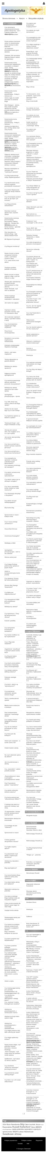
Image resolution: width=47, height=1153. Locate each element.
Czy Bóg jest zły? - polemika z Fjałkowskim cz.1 (33, 678)
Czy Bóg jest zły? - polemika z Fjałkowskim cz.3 (33, 657)
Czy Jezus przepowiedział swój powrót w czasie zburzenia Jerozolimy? (33, 750)
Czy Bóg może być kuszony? (32, 497)
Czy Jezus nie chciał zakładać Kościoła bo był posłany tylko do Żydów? (34, 378)
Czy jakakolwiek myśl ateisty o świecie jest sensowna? (11, 855)
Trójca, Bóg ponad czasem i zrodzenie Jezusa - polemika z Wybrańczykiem (32, 644)
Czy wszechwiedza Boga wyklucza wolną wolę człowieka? (12, 876)
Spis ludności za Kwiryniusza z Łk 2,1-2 (33, 215)
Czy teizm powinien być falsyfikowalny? (12, 939)
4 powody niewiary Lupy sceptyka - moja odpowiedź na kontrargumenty (33, 637)
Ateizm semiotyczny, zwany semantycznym (33, 66)
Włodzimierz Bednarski (33, 812)
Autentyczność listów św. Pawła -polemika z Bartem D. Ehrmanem (34, 1063)
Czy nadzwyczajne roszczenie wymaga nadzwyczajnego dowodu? (11, 955)
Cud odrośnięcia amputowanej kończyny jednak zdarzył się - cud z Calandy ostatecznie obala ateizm (12, 31)
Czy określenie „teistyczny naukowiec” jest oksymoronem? (12, 1067)
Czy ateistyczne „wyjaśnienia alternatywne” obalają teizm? (11, 997)
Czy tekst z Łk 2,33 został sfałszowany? (13, 1080)
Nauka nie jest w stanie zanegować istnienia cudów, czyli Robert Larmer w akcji (12, 256)
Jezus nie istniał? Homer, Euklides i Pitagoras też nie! (34, 392)
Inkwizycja (29, 355)
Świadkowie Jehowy (11, 1134)
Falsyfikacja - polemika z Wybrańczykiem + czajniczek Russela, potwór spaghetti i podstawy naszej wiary (34, 652)
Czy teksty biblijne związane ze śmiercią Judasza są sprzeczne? (33, 441)
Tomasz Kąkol (30, 880)
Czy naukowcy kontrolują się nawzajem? (12, 466)
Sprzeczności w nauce (11, 832)
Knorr (42, 1124)
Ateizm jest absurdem (11, 34)
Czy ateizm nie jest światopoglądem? (10, 501)
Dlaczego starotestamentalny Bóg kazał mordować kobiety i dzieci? (34, 736)
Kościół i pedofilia (10, 621)
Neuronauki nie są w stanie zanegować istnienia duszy (11, 149)
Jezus (37, 1124)
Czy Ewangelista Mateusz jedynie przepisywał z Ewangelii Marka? (34, 406)
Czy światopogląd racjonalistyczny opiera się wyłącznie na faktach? (34, 413)
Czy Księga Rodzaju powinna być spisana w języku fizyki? (12, 565)
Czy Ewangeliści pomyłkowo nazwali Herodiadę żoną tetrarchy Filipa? (34, 527)
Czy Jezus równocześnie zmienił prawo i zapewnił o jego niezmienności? (34, 728)
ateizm (38, 1127)
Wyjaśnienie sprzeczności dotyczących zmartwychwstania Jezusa (34, 778)
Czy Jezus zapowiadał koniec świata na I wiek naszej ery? (12, 488)
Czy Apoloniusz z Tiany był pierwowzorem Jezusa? (12, 615)
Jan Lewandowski (10, 24)
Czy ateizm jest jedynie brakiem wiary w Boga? (33, 596)
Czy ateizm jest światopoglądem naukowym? (31, 625)
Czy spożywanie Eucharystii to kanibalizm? (10, 629)
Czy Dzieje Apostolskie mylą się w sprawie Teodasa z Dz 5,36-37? (33, 547)
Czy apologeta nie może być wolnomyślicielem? (34, 427)
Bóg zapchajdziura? (11, 868)
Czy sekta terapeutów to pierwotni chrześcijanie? (34, 243)
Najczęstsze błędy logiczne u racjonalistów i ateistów (34, 611)
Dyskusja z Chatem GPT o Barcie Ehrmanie (34, 970)
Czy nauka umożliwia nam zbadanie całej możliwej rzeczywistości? (34, 686)
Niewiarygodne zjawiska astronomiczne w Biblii (33, 791)
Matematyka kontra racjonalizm (32, 80)
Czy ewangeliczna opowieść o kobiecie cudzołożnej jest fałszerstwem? (11, 460)
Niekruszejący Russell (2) (34, 834)
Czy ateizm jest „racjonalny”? (31, 130)
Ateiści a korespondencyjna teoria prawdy (12, 572)
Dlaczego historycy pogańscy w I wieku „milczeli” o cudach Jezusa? (32, 153)
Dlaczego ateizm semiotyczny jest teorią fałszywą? (33, 892)
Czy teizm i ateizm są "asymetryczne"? (11, 685)
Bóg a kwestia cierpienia (34, 454)
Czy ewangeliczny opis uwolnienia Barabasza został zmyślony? (33, 39)
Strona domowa (8, 18)
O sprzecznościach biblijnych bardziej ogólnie (34, 419)
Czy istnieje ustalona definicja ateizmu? (11, 671)
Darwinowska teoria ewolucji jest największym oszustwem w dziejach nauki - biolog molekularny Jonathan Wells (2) (13, 67)
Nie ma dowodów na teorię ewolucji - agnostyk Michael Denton (12, 226)
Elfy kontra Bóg (9, 507)
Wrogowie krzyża (31, 815)
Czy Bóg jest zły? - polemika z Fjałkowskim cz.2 (33, 671)
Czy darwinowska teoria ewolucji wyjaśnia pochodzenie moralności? (13, 184)
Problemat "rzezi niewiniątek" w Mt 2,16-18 (34, 222)
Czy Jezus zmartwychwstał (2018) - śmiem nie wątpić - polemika (34, 771)
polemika (20, 1129)
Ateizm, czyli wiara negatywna (10, 353)
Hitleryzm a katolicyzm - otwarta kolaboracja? (33, 342)
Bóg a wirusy (30, 87)
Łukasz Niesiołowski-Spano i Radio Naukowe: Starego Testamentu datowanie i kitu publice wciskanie (34, 1044)
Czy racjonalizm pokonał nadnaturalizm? (34, 483)
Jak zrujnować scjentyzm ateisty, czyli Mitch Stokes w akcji (12, 318)
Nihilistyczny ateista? (11, 606)
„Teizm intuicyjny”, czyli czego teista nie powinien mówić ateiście (12, 1053)
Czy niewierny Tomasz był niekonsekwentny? (11, 579)
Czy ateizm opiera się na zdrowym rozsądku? (12, 480)
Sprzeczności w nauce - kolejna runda (12, 515)
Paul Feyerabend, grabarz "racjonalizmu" (12, 784)
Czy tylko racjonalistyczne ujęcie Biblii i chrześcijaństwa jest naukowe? (34, 555)
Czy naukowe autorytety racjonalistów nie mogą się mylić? (33, 364)
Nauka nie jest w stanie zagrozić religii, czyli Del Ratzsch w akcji (12, 276)
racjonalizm (28, 1129)
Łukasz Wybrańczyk (25, 1132)
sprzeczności (7, 1132)
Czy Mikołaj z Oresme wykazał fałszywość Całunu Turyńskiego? (33, 950)
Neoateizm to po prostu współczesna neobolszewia (12, 339)
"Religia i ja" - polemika (33, 855)
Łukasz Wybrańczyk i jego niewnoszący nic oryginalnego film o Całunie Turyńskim (33, 1014)
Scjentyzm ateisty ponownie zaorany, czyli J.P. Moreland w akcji (12, 311)
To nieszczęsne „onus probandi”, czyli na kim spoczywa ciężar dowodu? (33, 96)
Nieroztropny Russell (32, 873)
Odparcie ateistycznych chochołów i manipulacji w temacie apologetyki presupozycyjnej (12, 157)
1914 (4, 1124)
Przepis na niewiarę (32, 574)
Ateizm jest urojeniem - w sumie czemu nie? (12, 741)
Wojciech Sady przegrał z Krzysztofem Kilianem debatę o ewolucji (12, 163)
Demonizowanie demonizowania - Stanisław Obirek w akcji (34, 828)
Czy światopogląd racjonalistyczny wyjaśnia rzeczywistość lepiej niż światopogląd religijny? (34, 569)
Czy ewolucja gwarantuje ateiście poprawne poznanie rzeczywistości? (12, 382)
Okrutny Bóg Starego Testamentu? (11, 586)
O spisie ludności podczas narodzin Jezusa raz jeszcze (34, 999)
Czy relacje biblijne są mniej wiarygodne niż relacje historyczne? (33, 187)
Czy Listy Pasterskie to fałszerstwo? (33, 313)
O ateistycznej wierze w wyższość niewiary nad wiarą (12, 806)
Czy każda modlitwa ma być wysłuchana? (12, 635)
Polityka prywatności (10, 1140)
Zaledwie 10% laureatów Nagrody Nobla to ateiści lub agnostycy (12, 57)
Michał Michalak (31, 823)
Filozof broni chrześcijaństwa (10, 332)
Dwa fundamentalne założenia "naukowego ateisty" (12, 714)
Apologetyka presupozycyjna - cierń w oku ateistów (12, 551)
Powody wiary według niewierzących (33, 462)
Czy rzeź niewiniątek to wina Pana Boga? (33, 935)
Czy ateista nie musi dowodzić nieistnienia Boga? (33, 116)
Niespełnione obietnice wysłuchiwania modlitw (33, 713)
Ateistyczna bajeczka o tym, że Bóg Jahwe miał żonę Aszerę (12, 127)
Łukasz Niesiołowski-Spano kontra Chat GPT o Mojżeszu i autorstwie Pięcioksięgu (33, 958)
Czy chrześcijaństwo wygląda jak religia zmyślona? (11, 325)
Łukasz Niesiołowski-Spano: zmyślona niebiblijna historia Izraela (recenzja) (34, 1050)
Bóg (22, 1124)
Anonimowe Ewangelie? (12, 536)
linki (28, 1143)
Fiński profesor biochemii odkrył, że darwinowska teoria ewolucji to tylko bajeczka (12, 44)
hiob (26, 899)
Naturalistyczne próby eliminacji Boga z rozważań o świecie (33, 519)
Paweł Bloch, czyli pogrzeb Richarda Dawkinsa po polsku (32, 53)
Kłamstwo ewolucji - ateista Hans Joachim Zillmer (11, 212)
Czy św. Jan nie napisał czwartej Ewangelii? (33, 306)
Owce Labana (30, 398)
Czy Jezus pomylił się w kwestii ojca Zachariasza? (13, 452)
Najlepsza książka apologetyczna (10, 374)
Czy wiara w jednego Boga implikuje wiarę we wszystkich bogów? (12, 897)
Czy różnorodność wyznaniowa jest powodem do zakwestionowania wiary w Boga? (34, 758)
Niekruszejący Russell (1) (34, 841)
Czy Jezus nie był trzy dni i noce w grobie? (34, 193)
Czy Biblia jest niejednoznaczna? (10, 593)
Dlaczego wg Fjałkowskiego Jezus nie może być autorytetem (34, 693)
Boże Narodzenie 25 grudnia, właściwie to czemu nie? (32, 925)
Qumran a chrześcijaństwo (31, 349)
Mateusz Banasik (31, 869)
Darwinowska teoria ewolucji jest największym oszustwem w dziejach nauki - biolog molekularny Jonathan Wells (13, 137)
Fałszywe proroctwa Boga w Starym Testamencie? (34, 179)
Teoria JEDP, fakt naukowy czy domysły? (33, 229)
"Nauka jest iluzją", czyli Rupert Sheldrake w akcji (12, 424)
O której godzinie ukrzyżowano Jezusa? (11, 840)
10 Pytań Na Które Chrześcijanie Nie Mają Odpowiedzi (33, 664)
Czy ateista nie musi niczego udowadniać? (33, 109)
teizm (15, 1131)
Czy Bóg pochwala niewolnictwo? (10, 205)
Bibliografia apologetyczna (30, 165)
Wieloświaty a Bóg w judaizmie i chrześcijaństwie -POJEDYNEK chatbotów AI (34, 945)
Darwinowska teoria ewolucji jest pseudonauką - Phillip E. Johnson (12, 121)
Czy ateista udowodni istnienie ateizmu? (11, 791)
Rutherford (24, 1127)
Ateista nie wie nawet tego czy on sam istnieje (12, 409)
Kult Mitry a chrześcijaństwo (31, 617)
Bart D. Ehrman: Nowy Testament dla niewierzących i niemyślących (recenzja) (34, 1078)
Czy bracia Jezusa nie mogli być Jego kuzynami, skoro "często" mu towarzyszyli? (34, 259)
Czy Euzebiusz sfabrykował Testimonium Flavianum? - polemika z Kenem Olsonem (12, 962)
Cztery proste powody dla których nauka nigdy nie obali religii (12, 905)
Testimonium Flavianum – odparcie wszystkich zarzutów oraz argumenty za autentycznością (34, 160)
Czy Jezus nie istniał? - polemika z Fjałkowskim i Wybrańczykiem (34, 742)
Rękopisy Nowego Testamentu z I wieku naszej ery (32, 236)
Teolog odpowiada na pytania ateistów (11, 360)
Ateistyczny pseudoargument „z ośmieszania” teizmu (11, 1010)
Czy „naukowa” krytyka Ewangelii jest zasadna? (12, 1003)
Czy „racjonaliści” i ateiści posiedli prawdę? (12, 770)
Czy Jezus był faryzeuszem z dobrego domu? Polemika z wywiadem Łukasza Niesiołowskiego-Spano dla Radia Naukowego (33, 1038)
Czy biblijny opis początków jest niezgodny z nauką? (34, 533)
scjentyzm (37, 1129)
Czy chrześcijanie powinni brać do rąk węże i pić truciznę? (13, 198)
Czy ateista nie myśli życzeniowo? (32, 31)
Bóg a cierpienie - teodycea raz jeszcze (11, 932)
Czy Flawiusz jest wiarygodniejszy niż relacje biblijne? (32, 265)
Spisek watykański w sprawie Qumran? (32, 335)
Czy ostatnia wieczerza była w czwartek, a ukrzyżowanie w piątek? (33, 763)
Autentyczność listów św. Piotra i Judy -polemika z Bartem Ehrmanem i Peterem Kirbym (34, 1022)
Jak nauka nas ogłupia (11, 303)
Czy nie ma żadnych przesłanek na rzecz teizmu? (11, 728)
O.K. (26, 931)
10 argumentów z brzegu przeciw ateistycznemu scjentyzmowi (12, 813)
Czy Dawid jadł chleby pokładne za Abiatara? (33, 720)
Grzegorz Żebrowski (32, 631)
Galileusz (29, 916)
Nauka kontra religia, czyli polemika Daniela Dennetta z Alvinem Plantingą (13, 1047)
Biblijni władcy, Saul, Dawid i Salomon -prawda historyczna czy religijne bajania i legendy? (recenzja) (34, 1058)
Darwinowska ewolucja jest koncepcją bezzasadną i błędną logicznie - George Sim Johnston (12, 221)
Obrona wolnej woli (10, 557)
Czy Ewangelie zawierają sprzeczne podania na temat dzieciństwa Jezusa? (34, 294)
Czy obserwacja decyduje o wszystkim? (13, 494)
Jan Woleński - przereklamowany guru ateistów (12, 50)
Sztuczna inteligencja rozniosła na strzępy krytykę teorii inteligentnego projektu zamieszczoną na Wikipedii (12, 81)
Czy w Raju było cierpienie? (10, 643)
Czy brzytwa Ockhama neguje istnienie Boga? (33, 278)
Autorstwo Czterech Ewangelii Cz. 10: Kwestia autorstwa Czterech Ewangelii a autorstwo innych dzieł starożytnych (33, 1101)
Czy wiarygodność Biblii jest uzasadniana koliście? (12, 601)
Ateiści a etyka (9, 981)
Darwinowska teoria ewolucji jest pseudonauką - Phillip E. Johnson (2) (12, 93)
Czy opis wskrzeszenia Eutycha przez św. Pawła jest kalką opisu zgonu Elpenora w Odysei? (34, 1071)
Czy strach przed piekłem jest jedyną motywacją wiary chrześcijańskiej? (12, 664)
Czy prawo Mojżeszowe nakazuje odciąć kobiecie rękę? (12, 191)
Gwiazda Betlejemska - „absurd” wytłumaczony (33, 1084)
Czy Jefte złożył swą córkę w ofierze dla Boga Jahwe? (12, 403)
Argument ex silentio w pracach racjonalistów (33, 582)
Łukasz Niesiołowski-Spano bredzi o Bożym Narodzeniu (33, 992)
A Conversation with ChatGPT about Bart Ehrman (32, 964)
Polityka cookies (27, 1140)
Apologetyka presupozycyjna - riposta (12, 395)
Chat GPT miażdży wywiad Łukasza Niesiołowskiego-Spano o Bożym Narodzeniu (34, 979)
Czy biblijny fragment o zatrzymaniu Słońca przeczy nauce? (33, 434)
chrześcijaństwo (6, 1129)
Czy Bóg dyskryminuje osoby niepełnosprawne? (12, 176)
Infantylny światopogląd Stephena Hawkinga (12, 346)
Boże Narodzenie (13, 1124)
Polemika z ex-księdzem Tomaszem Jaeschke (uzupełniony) (34, 863)
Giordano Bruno (31, 902)
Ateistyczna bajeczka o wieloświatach (12, 113)
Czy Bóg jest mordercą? (12, 246)
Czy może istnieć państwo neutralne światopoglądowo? (32, 477)
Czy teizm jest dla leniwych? (10, 734)
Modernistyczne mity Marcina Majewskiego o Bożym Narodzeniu (33, 985)
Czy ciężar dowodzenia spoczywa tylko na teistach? (33, 470)
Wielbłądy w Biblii (10, 543)
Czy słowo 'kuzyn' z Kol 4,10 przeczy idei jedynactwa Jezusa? (33, 300)
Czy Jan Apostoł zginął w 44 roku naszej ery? (34, 328)
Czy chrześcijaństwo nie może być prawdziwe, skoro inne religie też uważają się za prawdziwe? (33, 563)
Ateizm (22, 18)
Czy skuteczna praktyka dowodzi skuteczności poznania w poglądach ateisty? (12, 927)
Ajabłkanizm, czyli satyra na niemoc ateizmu (12, 1059)
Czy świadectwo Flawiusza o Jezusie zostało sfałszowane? (33, 385)
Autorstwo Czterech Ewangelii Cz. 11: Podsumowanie (32, 1091)
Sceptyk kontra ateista (11, 910)
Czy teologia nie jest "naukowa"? (11, 826)
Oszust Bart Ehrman (11, 529)
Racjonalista (7, 1127)
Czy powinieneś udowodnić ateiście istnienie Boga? (10, 693)
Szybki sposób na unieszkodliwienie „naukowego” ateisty (32, 123)
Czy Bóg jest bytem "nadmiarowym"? (11, 657)
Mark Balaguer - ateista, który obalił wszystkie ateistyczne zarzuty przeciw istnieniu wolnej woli (12, 108)
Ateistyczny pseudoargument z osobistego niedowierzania (10, 1026)
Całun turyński (29, 1124)
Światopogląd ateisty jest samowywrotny (12, 918)
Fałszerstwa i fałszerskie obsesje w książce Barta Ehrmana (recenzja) (34, 1006)
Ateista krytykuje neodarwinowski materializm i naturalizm (12, 297)
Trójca (32, 1127)
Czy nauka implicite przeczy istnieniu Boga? (33, 490)
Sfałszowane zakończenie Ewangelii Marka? (33, 321)
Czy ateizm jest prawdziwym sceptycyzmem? (31, 25)
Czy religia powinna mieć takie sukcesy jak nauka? (12, 1031)
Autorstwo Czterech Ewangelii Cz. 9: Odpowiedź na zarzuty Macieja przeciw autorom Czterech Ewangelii (34, 1107)
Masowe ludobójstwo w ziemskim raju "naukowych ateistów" (12, 170)
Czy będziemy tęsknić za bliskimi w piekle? (12, 416)
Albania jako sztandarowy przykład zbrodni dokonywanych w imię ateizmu (13, 284)
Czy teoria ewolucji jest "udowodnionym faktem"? (12, 798)
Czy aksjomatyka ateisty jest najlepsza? (12, 883)
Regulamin (39, 1140)
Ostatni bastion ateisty (11, 748)
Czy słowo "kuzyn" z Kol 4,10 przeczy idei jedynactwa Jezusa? (33, 590)
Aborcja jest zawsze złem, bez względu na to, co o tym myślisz (12, 431)
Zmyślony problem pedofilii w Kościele (10, 268)
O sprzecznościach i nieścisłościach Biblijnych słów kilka (34, 700)
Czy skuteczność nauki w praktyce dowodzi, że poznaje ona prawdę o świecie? (34, 75)
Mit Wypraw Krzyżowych (12, 239)
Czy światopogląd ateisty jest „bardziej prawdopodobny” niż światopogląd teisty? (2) (12, 990)
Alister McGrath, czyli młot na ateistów (11, 289)
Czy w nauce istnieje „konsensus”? (11, 522)
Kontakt (20, 1143)
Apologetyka (15, 10)
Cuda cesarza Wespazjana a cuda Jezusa (32, 1028)
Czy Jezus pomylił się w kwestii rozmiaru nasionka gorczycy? (13, 445)
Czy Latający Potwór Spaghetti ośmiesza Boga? (11, 721)
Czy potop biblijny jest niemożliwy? (33, 603)
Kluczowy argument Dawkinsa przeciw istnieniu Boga (32, 448)
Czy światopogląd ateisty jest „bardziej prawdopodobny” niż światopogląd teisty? (34, 61)
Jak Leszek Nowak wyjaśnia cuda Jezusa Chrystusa (33, 806)
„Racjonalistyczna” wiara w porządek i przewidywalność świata (12, 777)
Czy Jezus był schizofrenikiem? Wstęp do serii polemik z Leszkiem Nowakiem (33, 800)
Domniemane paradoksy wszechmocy (34, 511)
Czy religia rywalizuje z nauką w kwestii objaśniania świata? (33, 46)
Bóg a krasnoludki (32, 101)
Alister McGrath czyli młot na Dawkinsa (34, 208)
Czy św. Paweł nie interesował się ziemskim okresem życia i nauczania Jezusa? (34, 174)
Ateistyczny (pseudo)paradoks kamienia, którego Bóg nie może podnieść (11, 969)
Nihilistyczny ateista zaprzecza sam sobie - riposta (12, 389)
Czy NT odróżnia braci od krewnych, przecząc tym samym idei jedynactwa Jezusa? (34, 273)
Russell (15, 1127)
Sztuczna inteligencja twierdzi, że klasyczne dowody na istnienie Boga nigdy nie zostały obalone (13, 72)
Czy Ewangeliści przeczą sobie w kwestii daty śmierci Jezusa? (34, 145)
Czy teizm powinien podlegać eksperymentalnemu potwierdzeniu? (11, 948)
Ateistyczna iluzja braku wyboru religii (12, 1017)
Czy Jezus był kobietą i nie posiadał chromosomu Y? (13, 85)
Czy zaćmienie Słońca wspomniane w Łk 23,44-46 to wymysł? (34, 137)
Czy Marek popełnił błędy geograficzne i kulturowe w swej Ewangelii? (34, 540)
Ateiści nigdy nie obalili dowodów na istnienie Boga (12, 99)
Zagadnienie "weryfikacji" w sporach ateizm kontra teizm (12, 650)
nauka (13, 1129)
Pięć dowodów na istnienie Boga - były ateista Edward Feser (11, 233)
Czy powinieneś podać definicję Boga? (12, 1073)
